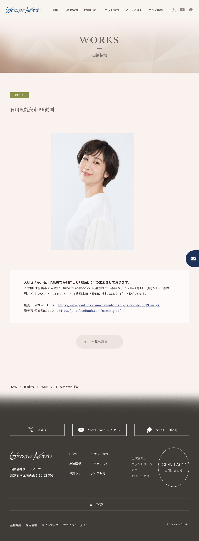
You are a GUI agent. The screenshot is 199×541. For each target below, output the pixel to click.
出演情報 (72, 10)
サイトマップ (50, 525)
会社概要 (15, 525)
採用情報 (31, 525)
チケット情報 (110, 10)
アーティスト (133, 10)
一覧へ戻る (99, 341)
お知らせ (90, 10)
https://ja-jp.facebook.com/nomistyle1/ (90, 310)
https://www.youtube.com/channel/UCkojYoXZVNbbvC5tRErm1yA (109, 305)
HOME (56, 10)
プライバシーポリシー (77, 525)
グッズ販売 (155, 10)
